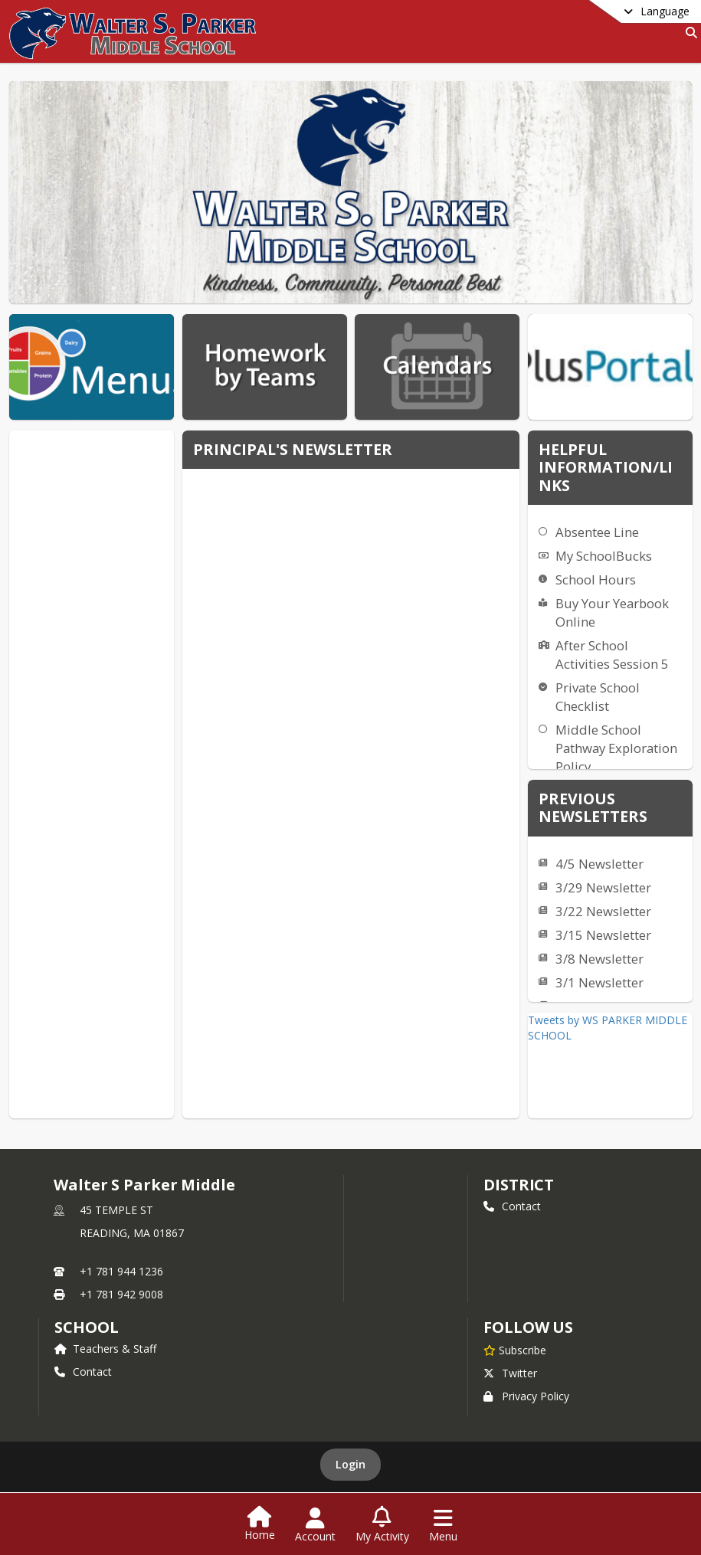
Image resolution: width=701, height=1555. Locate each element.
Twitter (510, 1356)
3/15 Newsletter (603, 935)
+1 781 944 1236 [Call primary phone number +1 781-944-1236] (121, 1271)
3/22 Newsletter (603, 911)
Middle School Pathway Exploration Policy (616, 748)
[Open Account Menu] (315, 1525)
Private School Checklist (597, 697)
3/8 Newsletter (599, 958)
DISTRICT (518, 1184)
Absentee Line (597, 532)
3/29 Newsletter (603, 887)
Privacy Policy (526, 1379)
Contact (512, 1206)
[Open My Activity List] (382, 1525)
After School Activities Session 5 (612, 655)
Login (350, 1447)
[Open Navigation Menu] (443, 1525)
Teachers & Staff (105, 1348)
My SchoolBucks (603, 556)
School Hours (595, 579)
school (86, 1327)
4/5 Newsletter (599, 863)
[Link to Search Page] (688, 32)
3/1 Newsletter (599, 982)
